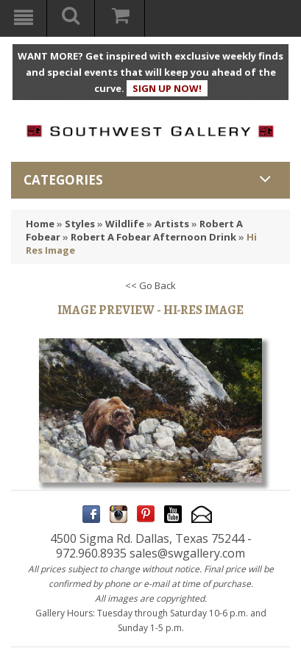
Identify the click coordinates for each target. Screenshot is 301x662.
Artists (172, 223)
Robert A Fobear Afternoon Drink (153, 236)
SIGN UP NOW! (167, 88)
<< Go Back (150, 285)
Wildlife (124, 223)
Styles (80, 223)
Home (40, 223)
